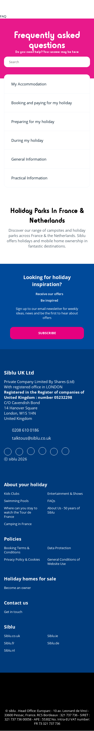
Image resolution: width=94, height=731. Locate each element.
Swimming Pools (16, 501)
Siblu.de (53, 643)
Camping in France (18, 524)
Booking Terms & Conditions (16, 550)
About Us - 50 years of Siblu (63, 510)
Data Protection (59, 548)
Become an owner (17, 587)
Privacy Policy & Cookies (22, 559)
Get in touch (13, 612)
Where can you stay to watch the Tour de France (20, 512)
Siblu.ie (52, 636)
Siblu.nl (9, 650)
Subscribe (47, 333)
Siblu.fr (9, 643)
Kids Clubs (11, 494)
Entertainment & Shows (65, 494)
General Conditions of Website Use (63, 561)
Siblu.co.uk (12, 636)
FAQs (51, 501)
